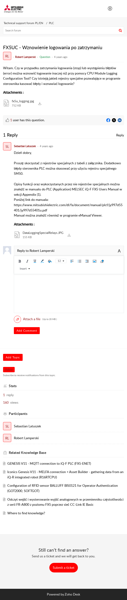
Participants (18, 413)
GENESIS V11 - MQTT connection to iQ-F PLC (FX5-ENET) (49, 463)
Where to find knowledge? (26, 513)
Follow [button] (8, 369)
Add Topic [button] (13, 357)
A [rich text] (119, 251)
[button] (121, 9)
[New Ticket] (63, 567)
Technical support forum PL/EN (23, 23)
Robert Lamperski (25, 57)
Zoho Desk (72, 594)
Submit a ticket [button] (63, 567)
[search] (63, 30)
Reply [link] (120, 135)
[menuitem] (110, 8)
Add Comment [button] (27, 330)
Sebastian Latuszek (25, 146)
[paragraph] (63, 76)
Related (27, 452)
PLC (51, 23)
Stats (13, 386)
